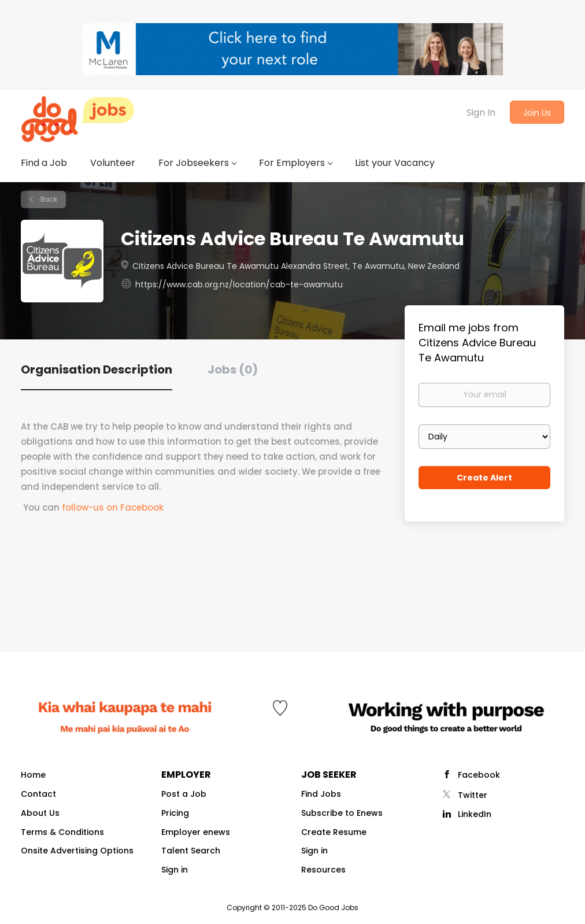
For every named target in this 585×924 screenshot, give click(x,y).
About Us (40, 813)
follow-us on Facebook (113, 507)
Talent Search (190, 850)
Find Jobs (321, 794)
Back (48, 199)
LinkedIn (474, 814)
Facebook (479, 775)
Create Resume (333, 832)
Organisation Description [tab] (96, 369)
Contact (38, 794)
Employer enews (195, 832)
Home (33, 775)
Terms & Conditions (62, 832)
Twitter (472, 795)
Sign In (480, 112)
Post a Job (183, 794)
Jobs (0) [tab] (233, 369)
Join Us (537, 113)
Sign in (174, 869)
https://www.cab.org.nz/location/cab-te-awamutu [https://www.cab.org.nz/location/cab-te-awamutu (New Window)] (239, 284)
